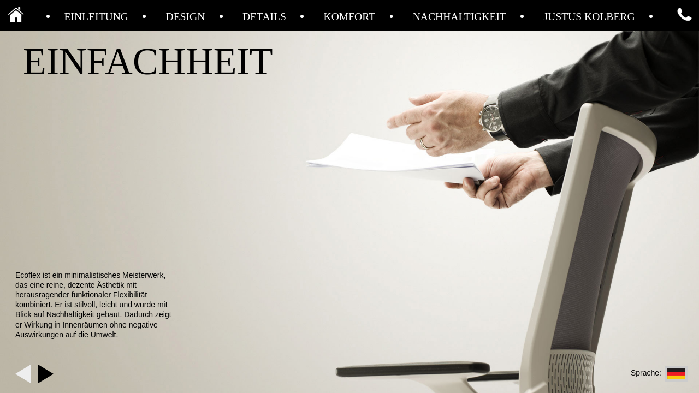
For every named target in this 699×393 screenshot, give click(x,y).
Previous (23, 374)
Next (46, 374)
